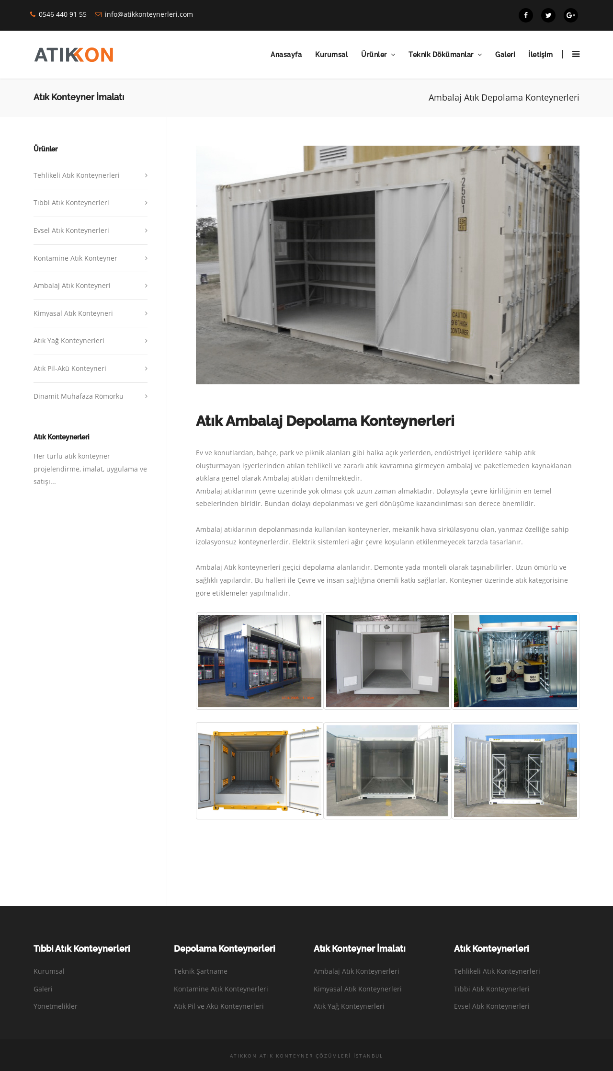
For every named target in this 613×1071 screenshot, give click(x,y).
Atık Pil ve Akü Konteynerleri (219, 1006)
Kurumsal (331, 54)
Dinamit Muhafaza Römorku (79, 396)
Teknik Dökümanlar (441, 54)
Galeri (505, 54)
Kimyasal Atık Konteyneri (73, 313)
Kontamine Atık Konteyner (75, 258)
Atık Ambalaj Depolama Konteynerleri (325, 421)
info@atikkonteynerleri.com (149, 14)
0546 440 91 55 (63, 14)
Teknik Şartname (200, 971)
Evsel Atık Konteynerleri (71, 230)
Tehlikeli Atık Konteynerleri (77, 175)
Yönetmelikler (56, 1006)
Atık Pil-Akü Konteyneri (70, 368)
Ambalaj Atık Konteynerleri (356, 971)
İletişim (540, 54)
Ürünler (374, 54)
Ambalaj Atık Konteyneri (72, 285)
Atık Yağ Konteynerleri (69, 340)
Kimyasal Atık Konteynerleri (358, 988)
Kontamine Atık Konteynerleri (221, 988)
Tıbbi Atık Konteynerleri (71, 202)
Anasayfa (286, 54)
